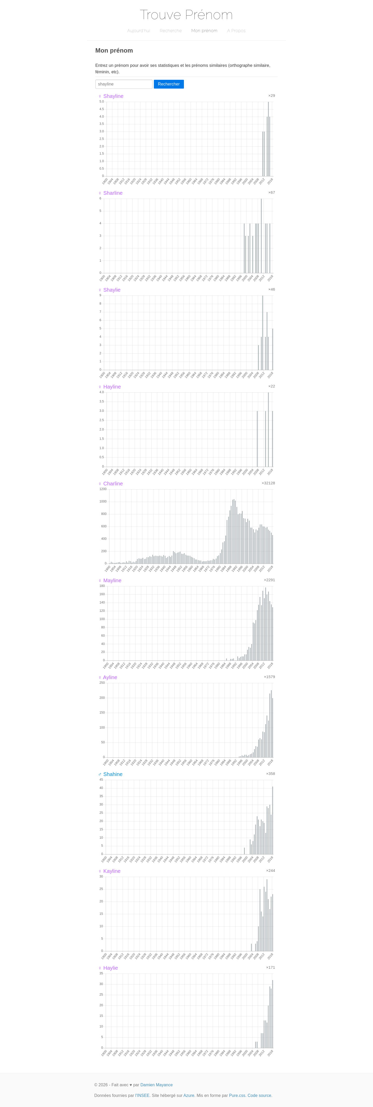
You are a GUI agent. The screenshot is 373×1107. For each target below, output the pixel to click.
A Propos (236, 30)
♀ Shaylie (109, 290)
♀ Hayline (109, 387)
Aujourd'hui (138, 30)
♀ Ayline (107, 677)
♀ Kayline (109, 871)
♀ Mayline (109, 580)
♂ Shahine (110, 774)
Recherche (171, 30)
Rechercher (169, 84)
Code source (259, 1095)
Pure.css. (237, 1095)
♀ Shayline (111, 96)
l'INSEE (142, 1095)
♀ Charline (110, 483)
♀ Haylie (108, 968)
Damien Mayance (156, 1085)
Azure (188, 1095)
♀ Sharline (110, 193)
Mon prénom (204, 30)
